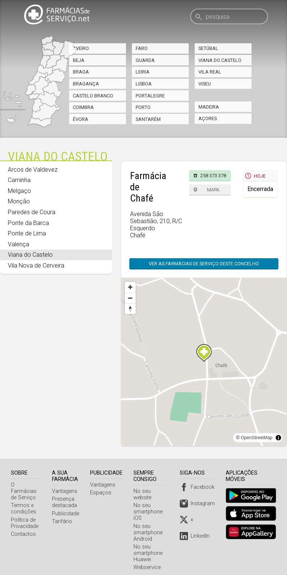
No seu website (153, 491)
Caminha (19, 180)
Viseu (204, 84)
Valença (18, 244)
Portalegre (150, 96)
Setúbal (208, 48)
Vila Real (209, 72)
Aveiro (81, 48)
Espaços (101, 493)
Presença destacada (65, 502)
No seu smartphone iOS (149, 505)
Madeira (208, 107)
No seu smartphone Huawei (149, 546)
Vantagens (65, 491)
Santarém (148, 119)
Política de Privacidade (24, 516)
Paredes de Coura (31, 212)
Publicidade (66, 513)
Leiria (142, 72)
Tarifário (63, 521)
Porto (143, 107)
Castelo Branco (93, 96)
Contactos (23, 528)
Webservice (148, 561)
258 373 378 (213, 175)
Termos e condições (23, 502)
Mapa (213, 190)
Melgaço (19, 190)
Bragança (86, 84)
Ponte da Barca (28, 222)
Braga (81, 72)
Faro (142, 48)
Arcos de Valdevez (33, 169)
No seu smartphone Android (149, 526)
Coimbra (83, 107)
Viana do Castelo (219, 60)
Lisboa (144, 84)
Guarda (145, 60)
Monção (19, 201)
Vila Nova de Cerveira (36, 265)
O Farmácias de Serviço (26, 488)
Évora (80, 119)
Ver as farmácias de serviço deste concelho (204, 263)
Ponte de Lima (27, 233)
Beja (78, 60)
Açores (207, 118)
